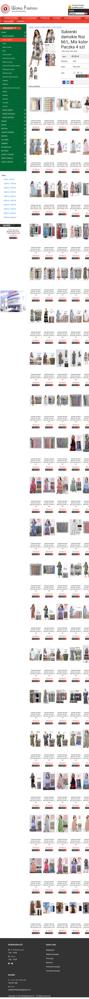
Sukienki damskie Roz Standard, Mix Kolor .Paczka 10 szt (36, 122)
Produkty (31, 27)
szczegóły (12, 233)
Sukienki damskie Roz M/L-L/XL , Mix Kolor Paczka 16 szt (35, 925)
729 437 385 (13, 983)
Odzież (37, 27)
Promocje (49, 958)
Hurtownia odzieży (53, 967)
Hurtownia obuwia (53, 971)
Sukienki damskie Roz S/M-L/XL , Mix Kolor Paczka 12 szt (49, 164)
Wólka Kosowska (52, 954)
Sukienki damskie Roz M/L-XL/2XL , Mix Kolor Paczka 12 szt (76, 208)
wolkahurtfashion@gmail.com (19, 990)
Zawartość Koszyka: (78, 6)
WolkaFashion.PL (28, 996)
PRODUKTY (50, 950)
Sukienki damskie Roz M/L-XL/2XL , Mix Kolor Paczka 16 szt (76, 419)
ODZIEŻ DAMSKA (45, 27)
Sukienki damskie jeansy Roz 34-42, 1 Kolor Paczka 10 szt (35, 164)
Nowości (49, 963)
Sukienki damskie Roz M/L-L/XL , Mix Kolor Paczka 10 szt (49, 925)
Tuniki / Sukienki (56, 27)
